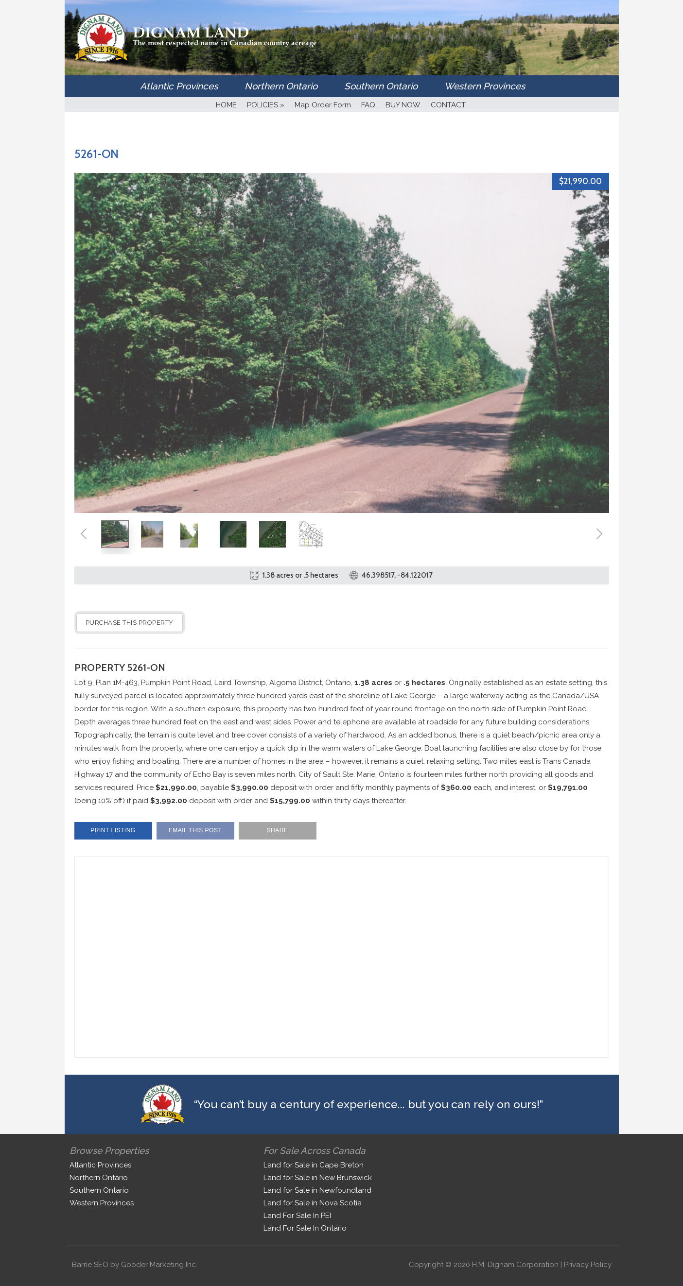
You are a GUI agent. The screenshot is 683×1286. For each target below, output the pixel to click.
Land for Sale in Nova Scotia (312, 1203)
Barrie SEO (90, 1264)
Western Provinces (484, 86)
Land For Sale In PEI (297, 1215)
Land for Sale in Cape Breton (313, 1165)
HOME (226, 105)
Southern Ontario (381, 86)
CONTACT (448, 105)
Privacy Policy (588, 1264)
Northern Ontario (281, 86)
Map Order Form (323, 105)
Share (277, 830)
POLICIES (265, 105)
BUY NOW (402, 105)
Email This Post (195, 830)
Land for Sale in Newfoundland (317, 1190)
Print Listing (112, 830)
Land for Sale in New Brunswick (317, 1177)
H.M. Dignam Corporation (515, 1264)
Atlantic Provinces (179, 86)
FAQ (368, 105)
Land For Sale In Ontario (305, 1228)
